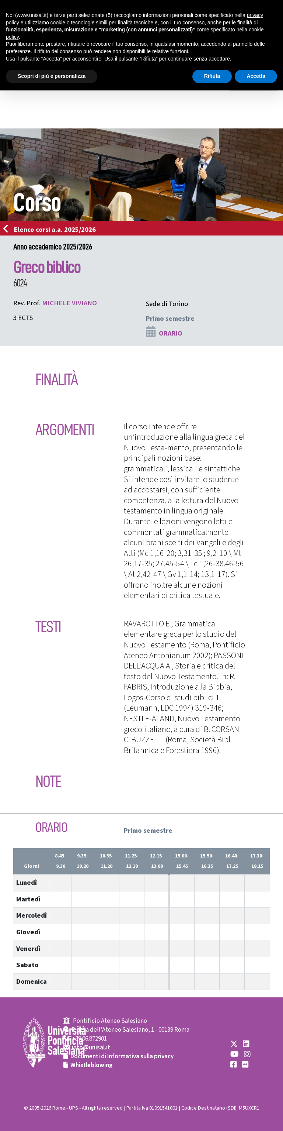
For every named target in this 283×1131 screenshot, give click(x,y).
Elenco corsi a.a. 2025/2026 (52, 229)
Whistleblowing (91, 1065)
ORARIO (170, 333)
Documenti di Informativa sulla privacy (122, 1056)
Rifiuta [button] (212, 76)
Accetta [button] (256, 76)
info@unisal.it (91, 1047)
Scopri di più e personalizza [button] (51, 76)
